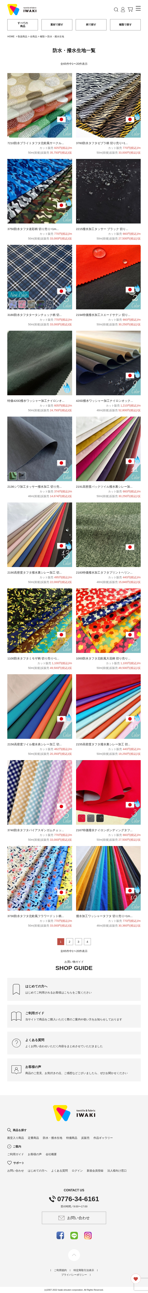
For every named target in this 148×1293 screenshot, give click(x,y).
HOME (11, 36)
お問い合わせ (15, 1170)
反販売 (85, 1137)
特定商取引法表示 (84, 1270)
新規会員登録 (95, 1170)
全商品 (33, 36)
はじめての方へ (37, 1170)
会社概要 (51, 1154)
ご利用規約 (60, 1270)
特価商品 (71, 1137)
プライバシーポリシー (74, 1274)
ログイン (77, 1170)
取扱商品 (22, 36)
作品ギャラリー (103, 1137)
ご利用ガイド (15, 1154)
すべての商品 (23, 25)
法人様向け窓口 (117, 1170)
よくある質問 (59, 1170)
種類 (42, 36)
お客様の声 (35, 1154)
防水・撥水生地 (52, 1137)
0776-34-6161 (74, 1199)
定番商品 (33, 1137)
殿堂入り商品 (15, 1137)
